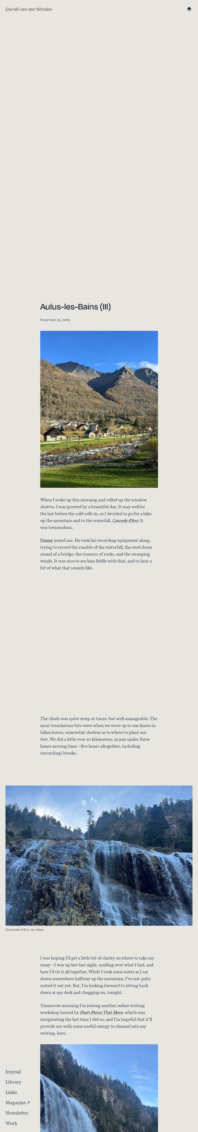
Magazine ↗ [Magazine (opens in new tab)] (18, 1102)
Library (13, 1081)
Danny (46, 540)
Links (11, 1091)
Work (11, 1122)
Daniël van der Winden (29, 9)
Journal (13, 1071)
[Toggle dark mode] (189, 9)
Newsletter (17, 1112)
